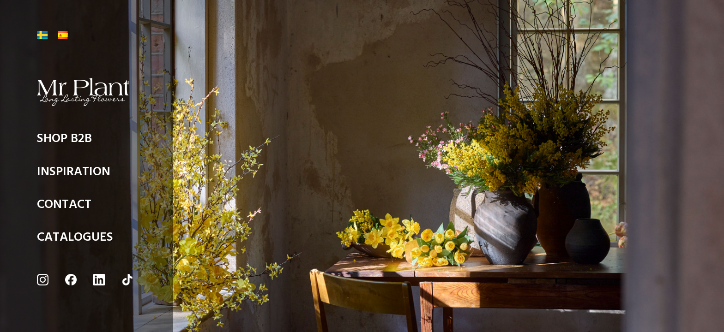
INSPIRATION (73, 174)
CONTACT (64, 207)
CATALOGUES (75, 239)
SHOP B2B (64, 141)
